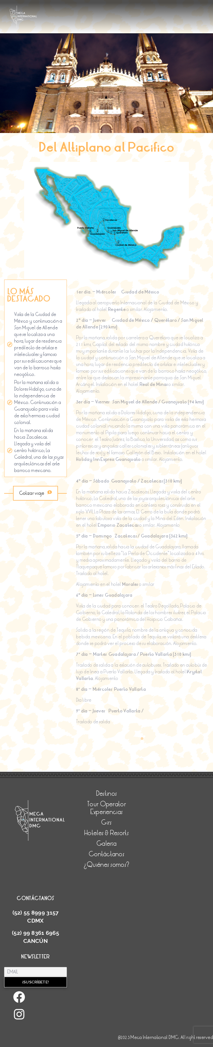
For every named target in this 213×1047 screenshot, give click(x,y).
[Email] (35, 972)
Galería (106, 843)
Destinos (106, 793)
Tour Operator (106, 804)
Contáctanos (106, 854)
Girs (106, 822)
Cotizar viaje (35, 493)
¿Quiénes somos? (106, 864)
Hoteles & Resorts (106, 833)
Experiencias (106, 812)
